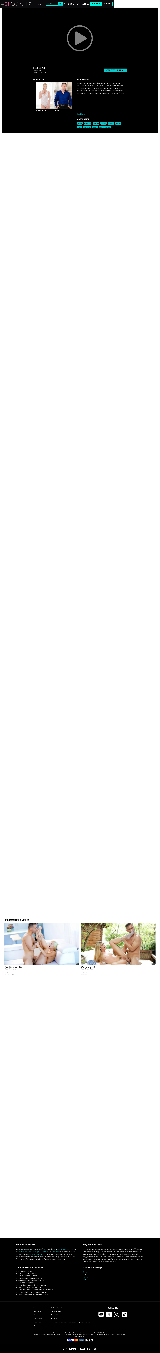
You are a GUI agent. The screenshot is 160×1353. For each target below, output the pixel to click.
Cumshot (110, 123)
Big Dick (118, 123)
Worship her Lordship (13, 967)
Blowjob (103, 123)
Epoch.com (44, 1334)
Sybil (38, 1252)
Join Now (95, 4)
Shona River (89, 969)
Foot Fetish (87, 127)
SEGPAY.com (101, 1334)
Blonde (80, 123)
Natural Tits (87, 123)
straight (94, 127)
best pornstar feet (67, 1249)
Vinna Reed (41, 111)
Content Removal (80, 1336)
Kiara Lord (12, 969)
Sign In (107, 4)
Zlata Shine (44, 1252)
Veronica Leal (22, 1252)
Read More (81, 114)
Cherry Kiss (32, 1252)
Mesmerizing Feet (88, 967)
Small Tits (96, 123)
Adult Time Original (104, 127)
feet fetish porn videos (36, 1254)
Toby (57, 111)
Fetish (79, 127)
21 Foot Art (8, 972)
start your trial (115, 70)
